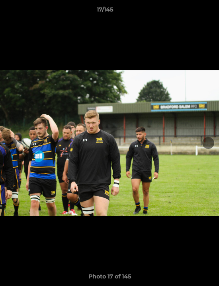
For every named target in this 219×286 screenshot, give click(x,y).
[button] (190, 11)
